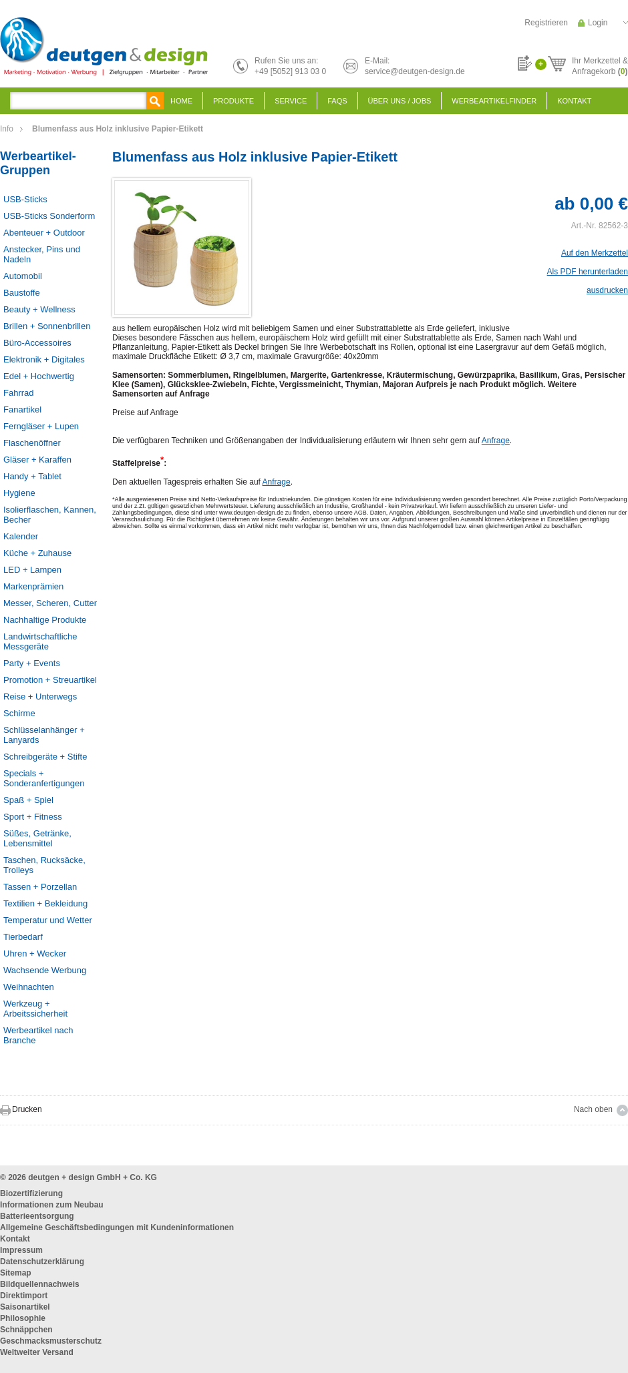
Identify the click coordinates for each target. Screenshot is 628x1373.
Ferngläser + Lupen (41, 426)
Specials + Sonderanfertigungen (43, 778)
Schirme (19, 713)
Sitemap (15, 1273)
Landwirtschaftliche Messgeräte (40, 641)
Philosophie (22, 1318)
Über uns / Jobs (400, 101)
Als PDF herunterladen (587, 271)
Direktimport (23, 1295)
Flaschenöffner (32, 443)
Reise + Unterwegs (40, 697)
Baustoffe (21, 293)
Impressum (21, 1250)
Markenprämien (33, 586)
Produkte (233, 101)
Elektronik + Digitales (44, 359)
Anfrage (496, 440)
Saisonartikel (25, 1307)
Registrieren (546, 22)
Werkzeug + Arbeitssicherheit (35, 1009)
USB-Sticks (25, 199)
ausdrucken (607, 290)
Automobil (22, 276)
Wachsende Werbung (44, 970)
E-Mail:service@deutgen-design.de (415, 66)
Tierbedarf (23, 937)
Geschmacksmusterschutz (51, 1341)
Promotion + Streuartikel (50, 680)
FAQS (337, 101)
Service (291, 101)
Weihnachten (28, 987)
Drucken (27, 1109)
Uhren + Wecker (34, 953)
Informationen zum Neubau (52, 1204)
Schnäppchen (26, 1329)
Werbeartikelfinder (494, 101)
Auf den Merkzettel (594, 253)
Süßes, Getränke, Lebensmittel (37, 838)
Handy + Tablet (32, 476)
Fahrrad (18, 393)
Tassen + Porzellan (40, 887)
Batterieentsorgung (37, 1216)
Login (597, 22)
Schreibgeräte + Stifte (45, 757)
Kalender (20, 536)
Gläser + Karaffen (37, 460)
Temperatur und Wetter (47, 920)
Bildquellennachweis (40, 1284)
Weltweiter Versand (36, 1352)
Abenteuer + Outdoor (44, 233)
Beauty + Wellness (39, 309)
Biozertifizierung (31, 1193)
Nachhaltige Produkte (44, 620)
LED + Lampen (32, 570)
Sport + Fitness (32, 817)
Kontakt (574, 101)
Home (181, 101)
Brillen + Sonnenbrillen (46, 326)
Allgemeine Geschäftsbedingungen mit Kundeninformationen (117, 1227)
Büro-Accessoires (37, 343)
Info (6, 128)
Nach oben (593, 1109)
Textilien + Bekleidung (45, 903)
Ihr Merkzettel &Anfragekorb (600, 64)
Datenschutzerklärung (42, 1261)
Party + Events (31, 663)
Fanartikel (22, 409)
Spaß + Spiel (28, 800)
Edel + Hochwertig (38, 376)
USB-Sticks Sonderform (49, 216)
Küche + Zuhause (37, 553)
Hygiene (19, 493)
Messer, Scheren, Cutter (50, 603)
